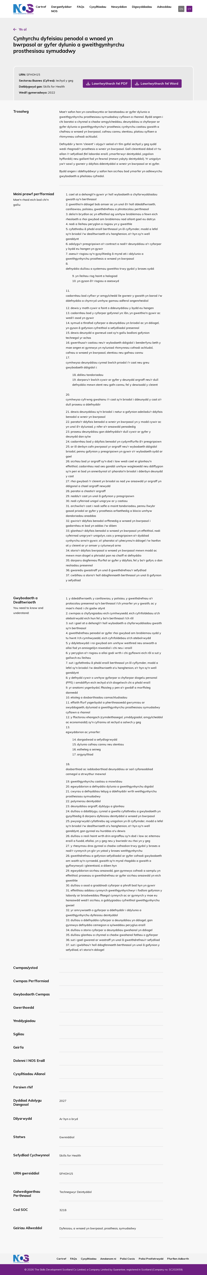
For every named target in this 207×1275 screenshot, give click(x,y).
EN (181, 9)
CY (189, 9)
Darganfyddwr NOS (61, 9)
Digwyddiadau (142, 7)
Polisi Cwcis (127, 1258)
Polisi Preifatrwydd (151, 1258)
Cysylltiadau (97, 7)
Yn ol (23, 29)
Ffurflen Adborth (178, 1258)
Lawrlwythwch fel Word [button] (159, 83)
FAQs (80, 7)
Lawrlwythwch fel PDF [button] (110, 83)
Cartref (41, 7)
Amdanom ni (108, 1258)
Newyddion (119, 7)
